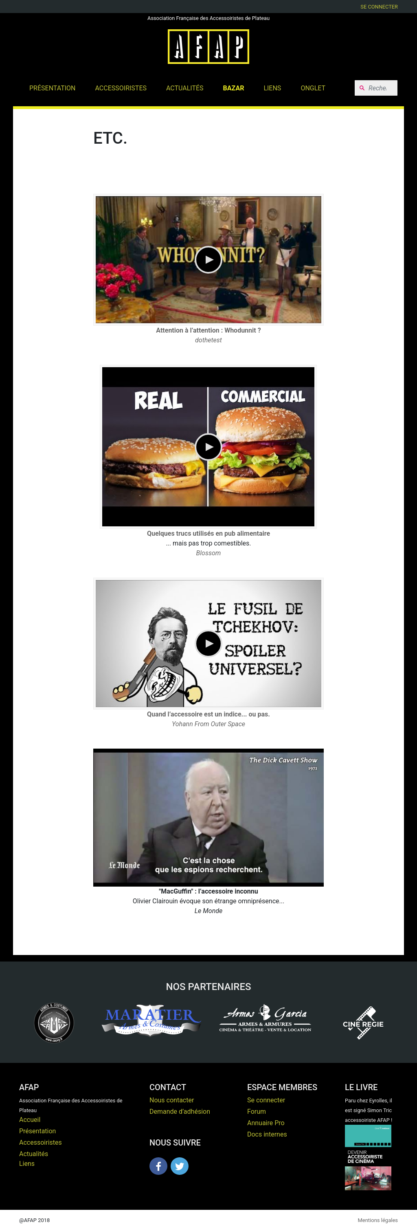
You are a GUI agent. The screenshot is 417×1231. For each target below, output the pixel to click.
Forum (256, 1111)
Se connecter (379, 7)
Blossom (208, 553)
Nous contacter (171, 1100)
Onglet (313, 88)
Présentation (52, 88)
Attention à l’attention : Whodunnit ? (208, 330)
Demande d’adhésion (179, 1111)
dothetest (208, 340)
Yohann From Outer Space (208, 724)
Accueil (29, 1120)
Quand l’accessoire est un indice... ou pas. (208, 714)
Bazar (233, 88)
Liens (272, 88)
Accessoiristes (121, 88)
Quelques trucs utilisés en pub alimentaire (208, 533)
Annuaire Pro (266, 1123)
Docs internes (267, 1134)
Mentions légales (378, 1220)
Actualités (185, 88)
